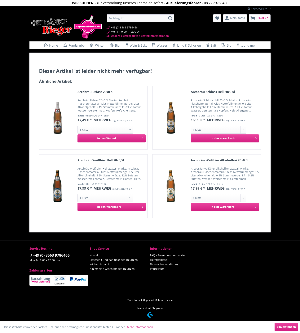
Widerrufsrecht (99, 264)
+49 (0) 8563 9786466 (51, 255)
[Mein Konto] (235, 18)
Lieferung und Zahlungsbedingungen (114, 260)
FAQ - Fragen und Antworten (168, 255)
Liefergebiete (158, 260)
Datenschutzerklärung (164, 264)
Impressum (157, 269)
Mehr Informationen (140, 327)
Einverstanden (286, 327)
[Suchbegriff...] (140, 18)
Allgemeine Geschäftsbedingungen (112, 269)
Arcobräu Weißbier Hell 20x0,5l (100, 160)
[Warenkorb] (260, 18)
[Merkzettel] (217, 18)
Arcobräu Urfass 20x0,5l (95, 92)
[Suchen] (170, 18)
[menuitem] (140, 18)
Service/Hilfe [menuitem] (258, 9)
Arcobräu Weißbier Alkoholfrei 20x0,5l (219, 160)
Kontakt (94, 255)
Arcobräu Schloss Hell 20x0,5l (213, 92)
